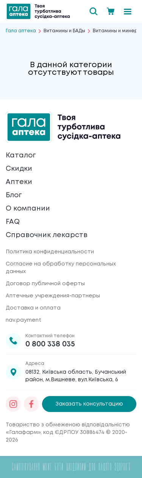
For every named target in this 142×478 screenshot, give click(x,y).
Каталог (21, 156)
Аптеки (19, 182)
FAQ (13, 222)
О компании (28, 209)
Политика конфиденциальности (50, 252)
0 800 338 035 (50, 344)
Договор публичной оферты (45, 283)
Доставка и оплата (33, 308)
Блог (14, 195)
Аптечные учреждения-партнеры (53, 296)
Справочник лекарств (46, 235)
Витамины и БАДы (64, 31)
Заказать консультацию (89, 404)
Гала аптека (21, 31)
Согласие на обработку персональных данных (61, 268)
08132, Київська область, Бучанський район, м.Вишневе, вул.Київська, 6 (75, 376)
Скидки (19, 169)
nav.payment (23, 320)
